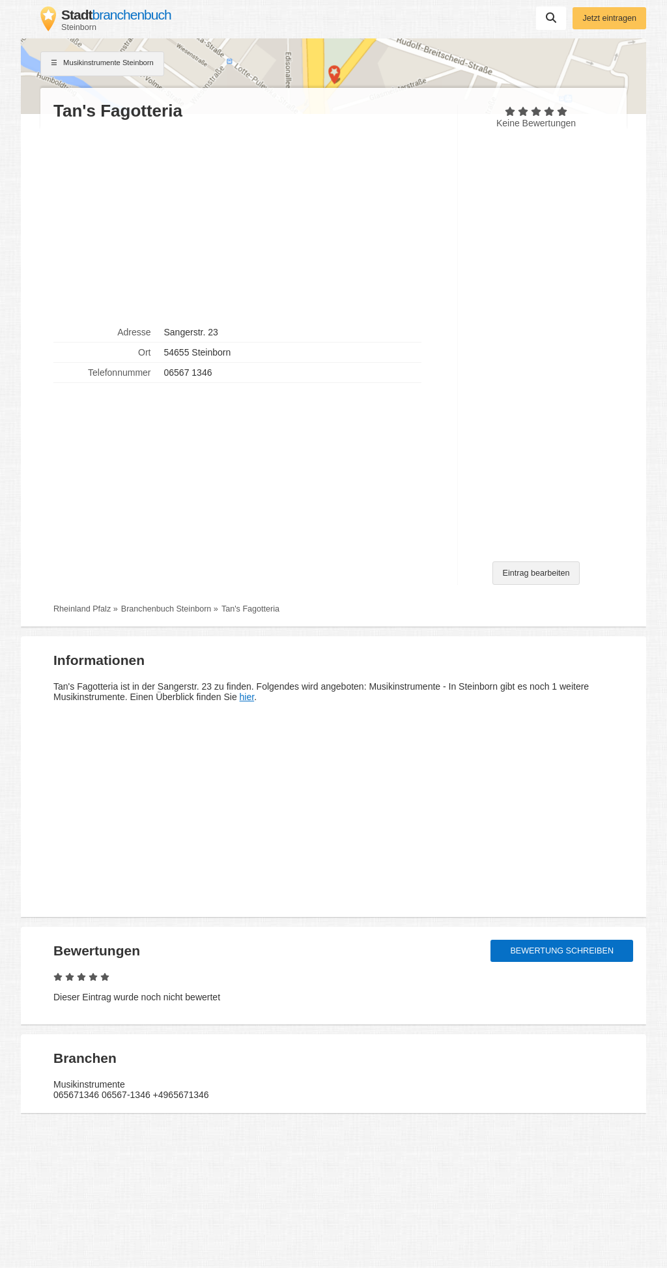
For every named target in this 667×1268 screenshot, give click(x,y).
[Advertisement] (248, 222)
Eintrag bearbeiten (536, 573)
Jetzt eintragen (609, 18)
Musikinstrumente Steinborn (102, 64)
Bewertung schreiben (562, 950)
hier (247, 697)
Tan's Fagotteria (250, 608)
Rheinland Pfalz (82, 608)
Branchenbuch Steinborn (166, 608)
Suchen (551, 17)
